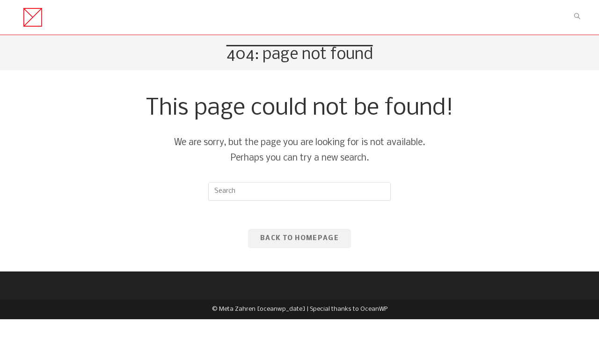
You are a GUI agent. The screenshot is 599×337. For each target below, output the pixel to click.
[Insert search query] (299, 191)
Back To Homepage (299, 238)
